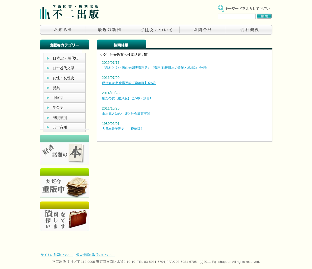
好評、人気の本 (64, 149)
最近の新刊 (109, 30)
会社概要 (249, 30)
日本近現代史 (65, 58)
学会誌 (65, 107)
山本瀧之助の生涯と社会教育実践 (126, 113)
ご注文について (156, 30)
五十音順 (65, 127)
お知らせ (63, 30)
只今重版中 (64, 183)
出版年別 (65, 117)
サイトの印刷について (57, 255)
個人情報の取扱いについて (95, 255)
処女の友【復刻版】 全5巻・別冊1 (127, 98)
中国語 (65, 98)
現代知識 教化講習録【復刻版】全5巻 (129, 83)
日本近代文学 (65, 68)
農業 (65, 88)
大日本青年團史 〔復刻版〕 (123, 129)
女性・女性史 (65, 78)
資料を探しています (64, 216)
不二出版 (69, 12)
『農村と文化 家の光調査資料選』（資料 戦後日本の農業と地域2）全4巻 (154, 67)
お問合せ (202, 30)
